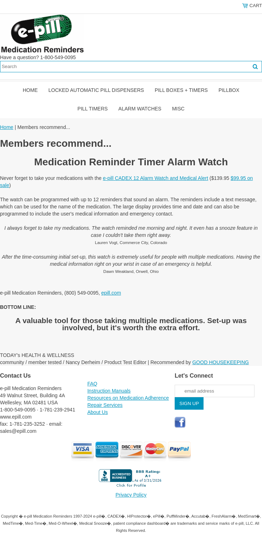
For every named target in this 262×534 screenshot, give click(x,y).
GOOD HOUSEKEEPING (220, 362)
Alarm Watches (139, 109)
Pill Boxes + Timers (181, 90)
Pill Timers (92, 109)
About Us (97, 412)
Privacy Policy (131, 495)
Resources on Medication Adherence (128, 398)
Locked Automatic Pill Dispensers (96, 90)
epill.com (111, 293)
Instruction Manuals (108, 391)
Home (30, 90)
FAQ (92, 384)
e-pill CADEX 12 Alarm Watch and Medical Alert (155, 178)
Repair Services (105, 405)
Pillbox (229, 90)
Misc (178, 109)
